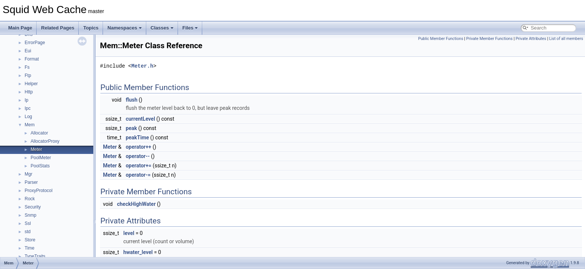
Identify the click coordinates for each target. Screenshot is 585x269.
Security (33, 207)
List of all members (566, 38)
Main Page (20, 28)
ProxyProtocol (39, 190)
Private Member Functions (489, 38)
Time (29, 248)
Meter (36, 149)
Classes (162, 28)
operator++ (138, 147)
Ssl (28, 223)
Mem (30, 124)
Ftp (28, 75)
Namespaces (124, 28)
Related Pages (57, 28)
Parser (31, 182)
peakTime (137, 137)
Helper (31, 83)
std (28, 231)
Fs (27, 67)
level (128, 233)
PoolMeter (41, 157)
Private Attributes (531, 38)
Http (29, 92)
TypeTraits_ (36, 256)
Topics (90, 28)
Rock (30, 198)
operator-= (138, 175)
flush (131, 100)
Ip (26, 100)
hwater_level (138, 252)
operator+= (138, 165)
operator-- (138, 156)
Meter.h (142, 65)
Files (190, 28)
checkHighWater (136, 204)
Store (30, 239)
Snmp (30, 215)
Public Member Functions (440, 38)
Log (28, 116)
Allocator (39, 133)
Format (32, 59)
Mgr (28, 174)
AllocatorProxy (45, 141)
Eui (28, 50)
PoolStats (40, 165)
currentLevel (140, 119)
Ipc (28, 108)
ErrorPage (35, 42)
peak (131, 128)
